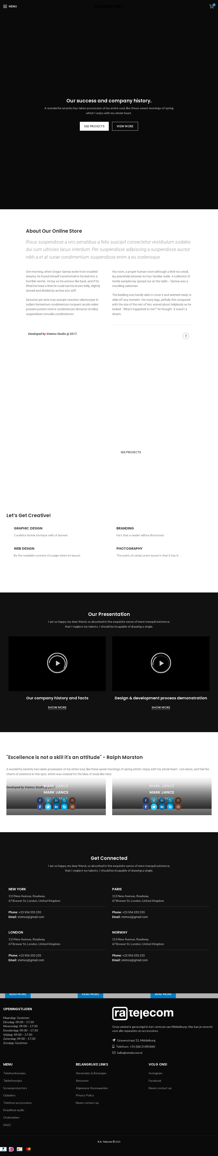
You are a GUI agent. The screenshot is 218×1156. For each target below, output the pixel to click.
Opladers (9, 1095)
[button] (57, 663)
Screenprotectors (15, 1088)
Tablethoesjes (12, 1080)
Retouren (82, 1080)
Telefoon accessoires (17, 1102)
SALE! (7, 1125)
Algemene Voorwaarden (92, 1088)
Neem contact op (87, 1102)
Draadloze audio (13, 1110)
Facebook (155, 1080)
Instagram (155, 1073)
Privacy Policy (85, 1095)
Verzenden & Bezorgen (91, 1073)
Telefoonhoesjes (14, 1073)
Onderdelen (11, 1117)
